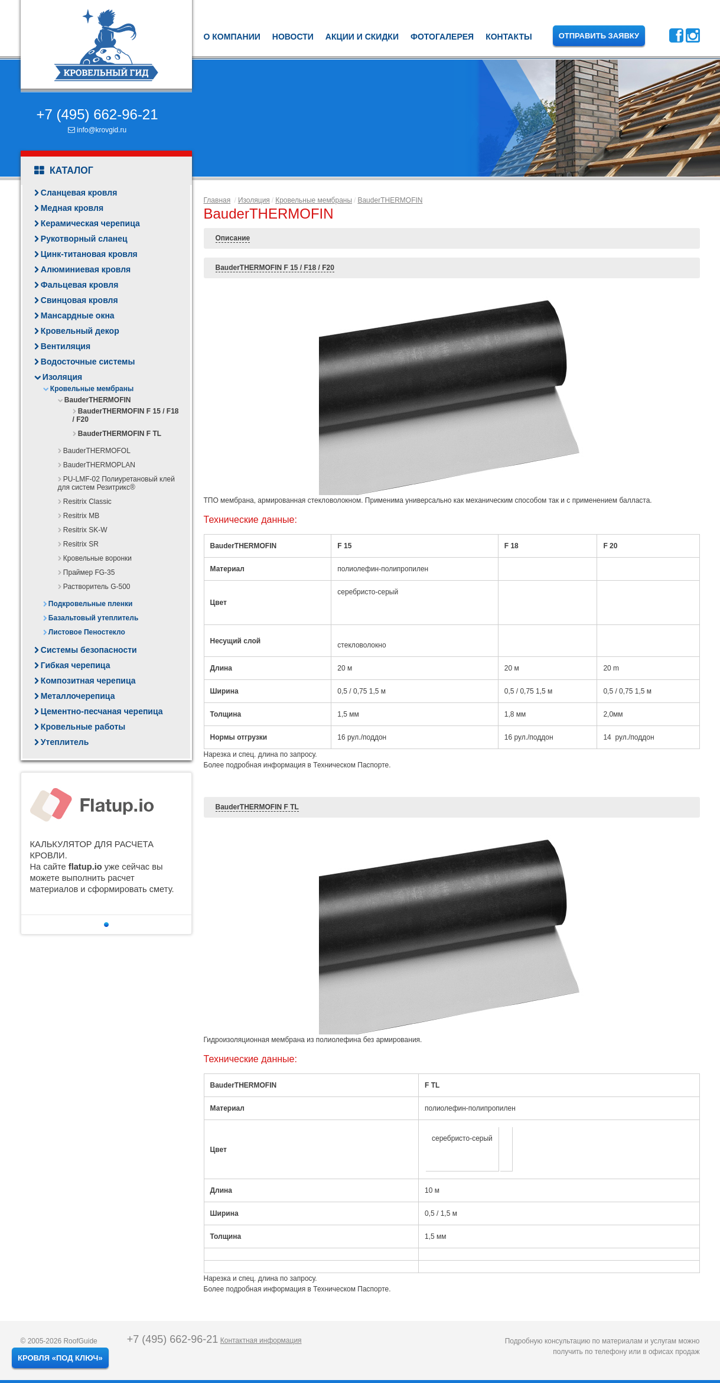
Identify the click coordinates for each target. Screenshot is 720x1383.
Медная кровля (72, 208)
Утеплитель (65, 742)
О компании (232, 36)
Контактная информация (261, 1340)
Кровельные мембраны (91, 389)
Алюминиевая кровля (86, 269)
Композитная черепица (88, 680)
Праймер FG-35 (89, 572)
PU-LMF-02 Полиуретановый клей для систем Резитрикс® (116, 483)
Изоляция (62, 377)
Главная (217, 200)
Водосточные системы (88, 361)
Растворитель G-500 (97, 587)
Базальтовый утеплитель (93, 618)
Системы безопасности (89, 650)
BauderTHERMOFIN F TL (119, 433)
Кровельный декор (80, 331)
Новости (293, 36)
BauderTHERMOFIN (97, 400)
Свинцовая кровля (79, 300)
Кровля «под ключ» (60, 1357)
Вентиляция (65, 346)
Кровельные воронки (97, 558)
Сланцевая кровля (79, 192)
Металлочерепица (78, 696)
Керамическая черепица (90, 223)
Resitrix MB (81, 516)
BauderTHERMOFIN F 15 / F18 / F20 (275, 267)
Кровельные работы (83, 726)
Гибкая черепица (75, 665)
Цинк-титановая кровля (89, 254)
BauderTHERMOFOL (97, 451)
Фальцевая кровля (80, 284)
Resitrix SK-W (85, 530)
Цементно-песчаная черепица (102, 711)
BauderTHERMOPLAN (99, 465)
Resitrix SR (81, 544)
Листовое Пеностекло (86, 632)
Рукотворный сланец (84, 238)
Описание (233, 238)
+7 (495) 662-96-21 (97, 114)
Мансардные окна (78, 315)
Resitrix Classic (87, 501)
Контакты (509, 36)
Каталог (63, 170)
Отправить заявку (599, 35)
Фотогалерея (442, 36)
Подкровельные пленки (90, 604)
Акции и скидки (362, 36)
